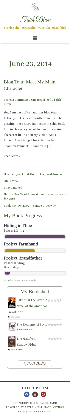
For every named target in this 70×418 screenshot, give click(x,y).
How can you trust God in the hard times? (33, 174)
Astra (29, 407)
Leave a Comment (16, 99)
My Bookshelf (34, 291)
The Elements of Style (32, 324)
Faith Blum (35, 388)
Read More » (12, 155)
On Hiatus (11, 181)
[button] (35, 37)
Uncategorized (41, 99)
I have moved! (13, 187)
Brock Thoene (16, 349)
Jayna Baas (15, 317)
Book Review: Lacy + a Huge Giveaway (30, 205)
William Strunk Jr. (26, 329)
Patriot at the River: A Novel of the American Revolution (28, 306)
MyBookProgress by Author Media (20, 280)
